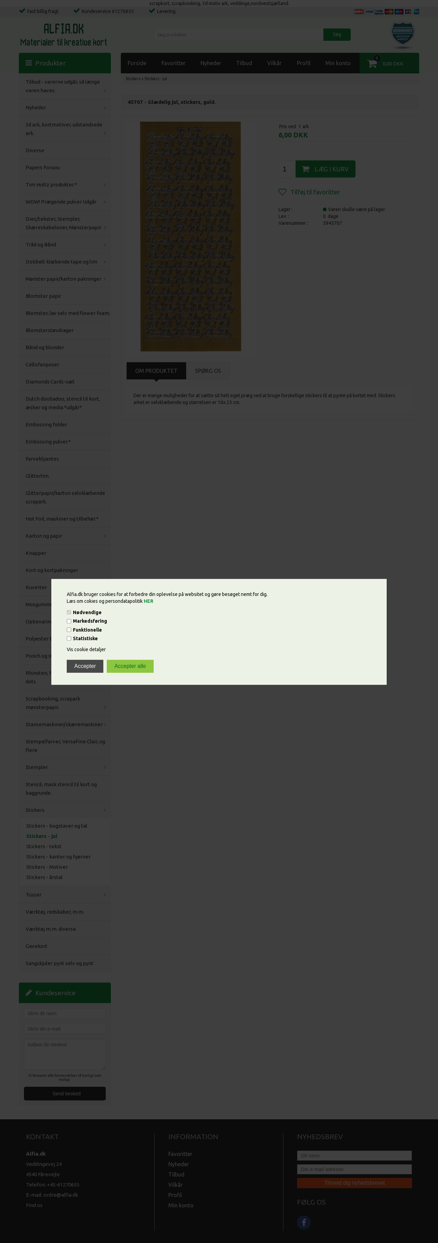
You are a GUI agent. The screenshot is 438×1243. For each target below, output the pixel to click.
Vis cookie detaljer (86, 649)
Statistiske (85, 638)
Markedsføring (90, 621)
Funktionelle (87, 630)
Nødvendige (87, 612)
